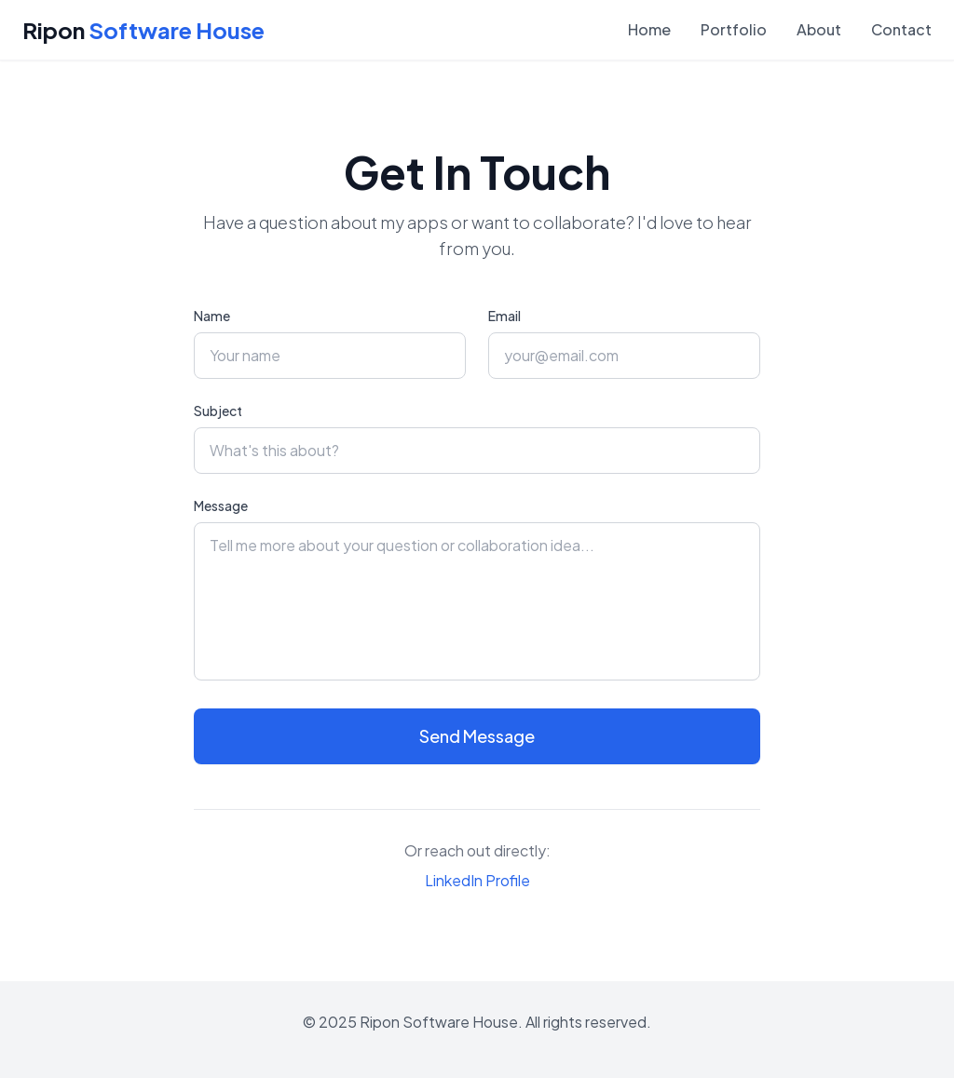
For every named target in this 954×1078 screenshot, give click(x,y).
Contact (901, 29)
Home (649, 29)
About (819, 29)
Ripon (143, 30)
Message (221, 505)
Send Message (477, 736)
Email (504, 315)
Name (212, 315)
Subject (218, 410)
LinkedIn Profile (477, 880)
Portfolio (734, 29)
